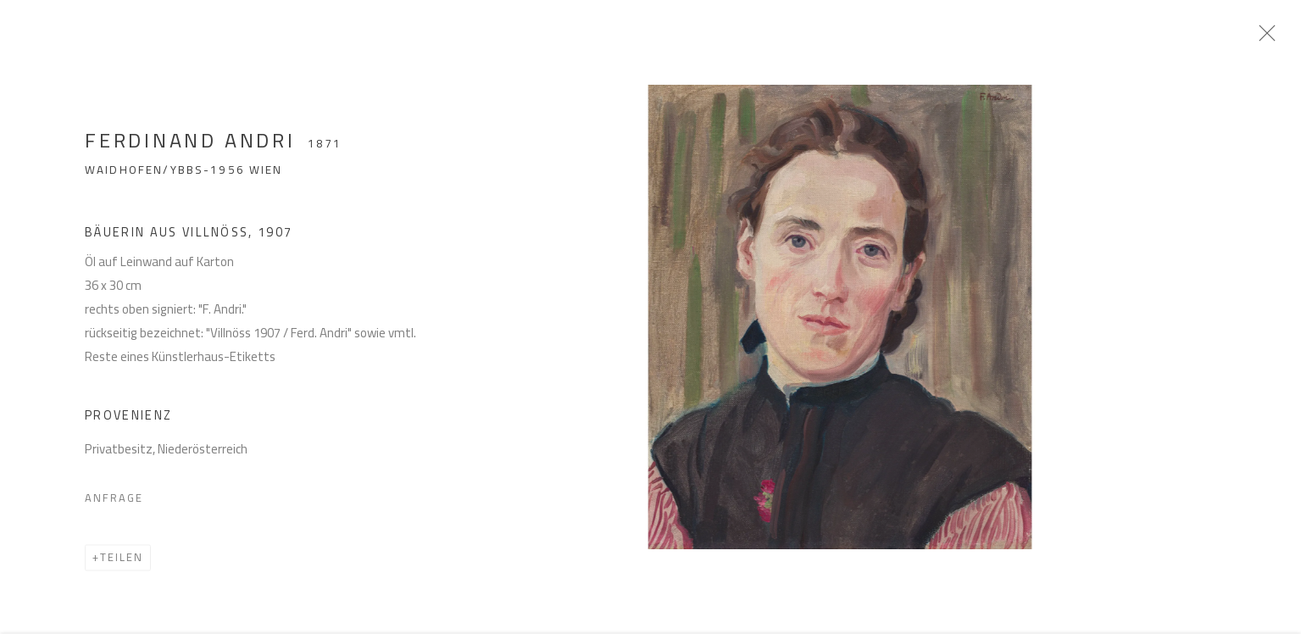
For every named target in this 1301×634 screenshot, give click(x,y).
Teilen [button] (121, 563)
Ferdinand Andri (190, 147)
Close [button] (1274, 38)
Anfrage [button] (114, 504)
